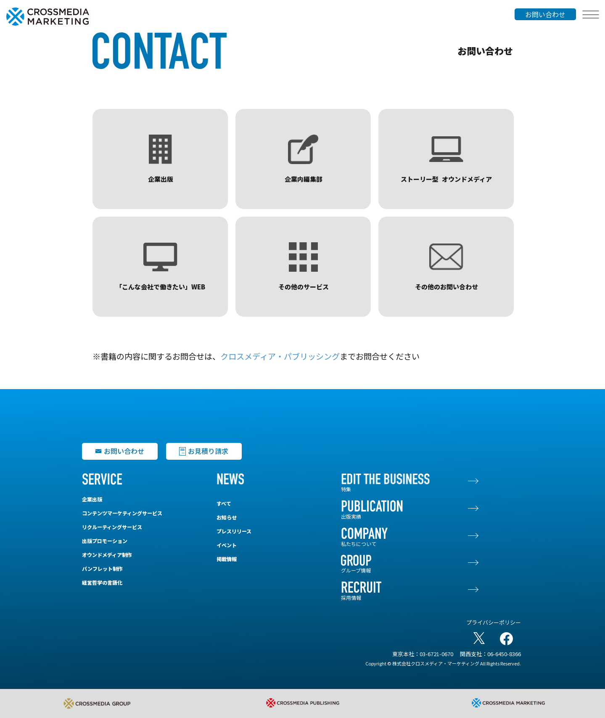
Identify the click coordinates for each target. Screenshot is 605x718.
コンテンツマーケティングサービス (122, 513)
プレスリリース (234, 531)
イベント (227, 544)
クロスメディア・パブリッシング (280, 356)
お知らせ (227, 517)
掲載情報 (227, 558)
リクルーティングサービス (112, 526)
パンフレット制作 (102, 568)
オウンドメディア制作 (107, 554)
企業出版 (92, 499)
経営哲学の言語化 (102, 582)
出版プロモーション (104, 540)
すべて (224, 503)
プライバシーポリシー (493, 622)
